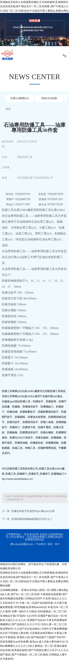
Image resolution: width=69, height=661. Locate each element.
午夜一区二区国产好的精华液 (36, 602)
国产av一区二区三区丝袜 (25, 594)
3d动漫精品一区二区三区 (52, 611)
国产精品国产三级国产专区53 (48, 637)
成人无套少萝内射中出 (51, 641)
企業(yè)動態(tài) (19, 98)
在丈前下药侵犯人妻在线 (14, 632)
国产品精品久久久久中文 (26, 624)
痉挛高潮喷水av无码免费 (14, 641)
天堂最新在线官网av (41, 632)
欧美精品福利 (19, 650)
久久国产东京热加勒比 (27, 628)
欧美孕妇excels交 (36, 607)
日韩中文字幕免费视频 (54, 628)
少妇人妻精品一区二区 (40, 645)
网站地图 (5, 585)
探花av (33, 641)
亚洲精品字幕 (7, 615)
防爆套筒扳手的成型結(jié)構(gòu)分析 (33, 511)
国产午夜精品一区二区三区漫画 (30, 654)
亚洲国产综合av (36, 620)
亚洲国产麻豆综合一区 (50, 615)
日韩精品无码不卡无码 (37, 598)
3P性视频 (19, 607)
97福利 (21, 615)
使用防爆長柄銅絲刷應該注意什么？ (32, 519)
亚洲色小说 (23, 637)
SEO (56, 544)
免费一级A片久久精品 (24, 611)
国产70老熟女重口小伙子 (42, 650)
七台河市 (31, 615)
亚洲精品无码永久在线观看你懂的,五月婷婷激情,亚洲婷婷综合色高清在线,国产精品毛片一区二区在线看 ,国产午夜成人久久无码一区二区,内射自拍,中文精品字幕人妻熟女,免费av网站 (34, 6)
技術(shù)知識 (49, 98)
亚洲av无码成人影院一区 (35, 589)
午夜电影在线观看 (50, 594)
